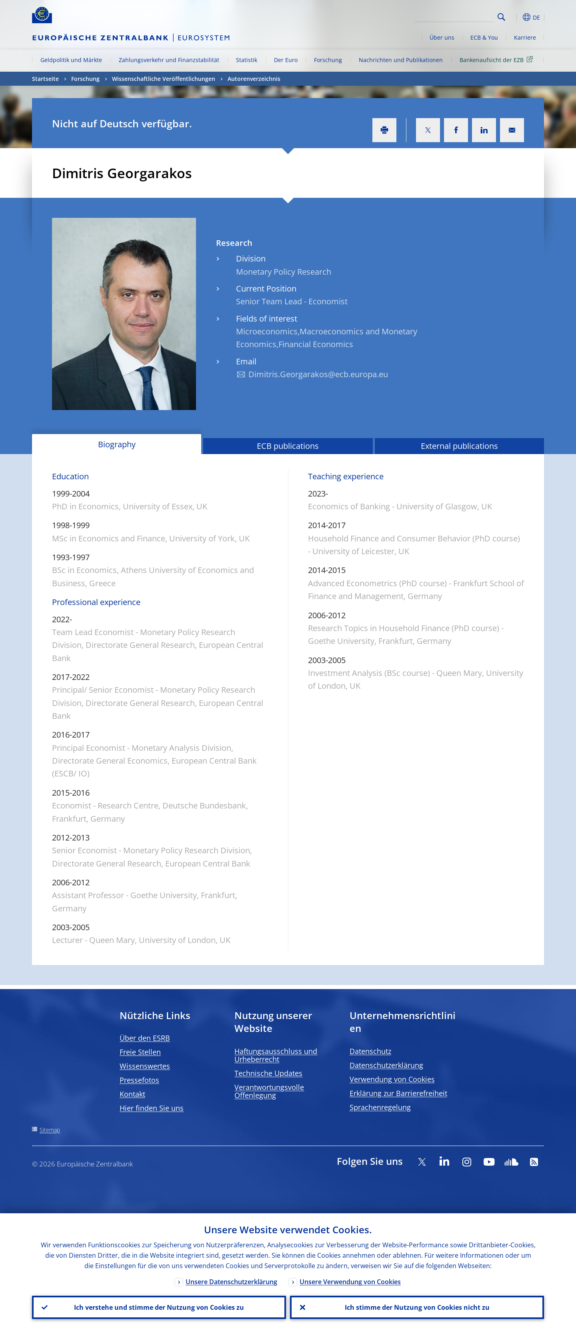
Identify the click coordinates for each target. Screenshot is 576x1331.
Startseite (45, 78)
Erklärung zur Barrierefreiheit (398, 1093)
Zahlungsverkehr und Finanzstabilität (169, 60)
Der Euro (286, 60)
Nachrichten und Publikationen (401, 60)
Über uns (442, 37)
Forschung (328, 60)
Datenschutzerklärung (386, 1065)
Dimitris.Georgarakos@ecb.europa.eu (318, 374)
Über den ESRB (145, 1038)
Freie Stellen (140, 1052)
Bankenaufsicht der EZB (498, 59)
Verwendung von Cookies (392, 1079)
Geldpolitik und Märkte (71, 60)
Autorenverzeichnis (254, 78)
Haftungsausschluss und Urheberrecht (275, 1055)
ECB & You (484, 37)
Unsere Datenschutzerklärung (231, 1281)
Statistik (246, 60)
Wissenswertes (145, 1066)
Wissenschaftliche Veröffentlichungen (163, 78)
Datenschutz (370, 1051)
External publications (459, 445)
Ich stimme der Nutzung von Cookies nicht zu (417, 1307)
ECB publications (288, 445)
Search (501, 17)
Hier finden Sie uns (152, 1108)
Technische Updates (268, 1073)
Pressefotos (139, 1080)
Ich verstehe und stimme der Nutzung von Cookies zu (159, 1307)
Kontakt (132, 1094)
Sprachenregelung (380, 1107)
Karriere (525, 37)
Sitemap (50, 1130)
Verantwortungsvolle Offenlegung (269, 1091)
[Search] (455, 16)
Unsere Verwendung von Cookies (350, 1281)
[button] (516, 17)
